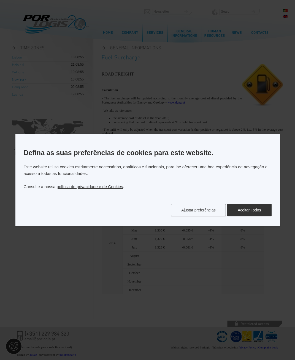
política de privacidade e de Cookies (90, 186)
